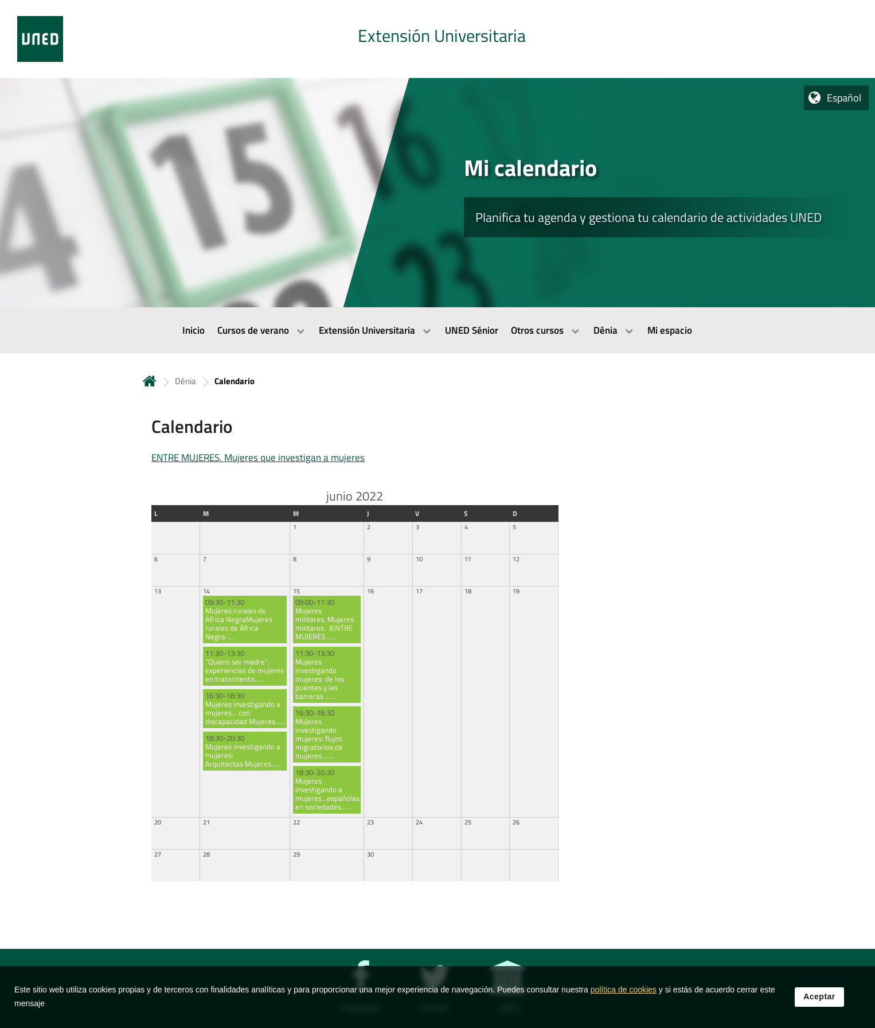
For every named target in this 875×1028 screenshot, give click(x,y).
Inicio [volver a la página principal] (149, 381)
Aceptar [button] (819, 999)
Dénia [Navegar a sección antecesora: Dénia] (185, 381)
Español (844, 97)
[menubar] (437, 330)
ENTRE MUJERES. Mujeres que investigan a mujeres (258, 457)
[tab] (437, 39)
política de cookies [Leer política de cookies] (624, 993)
